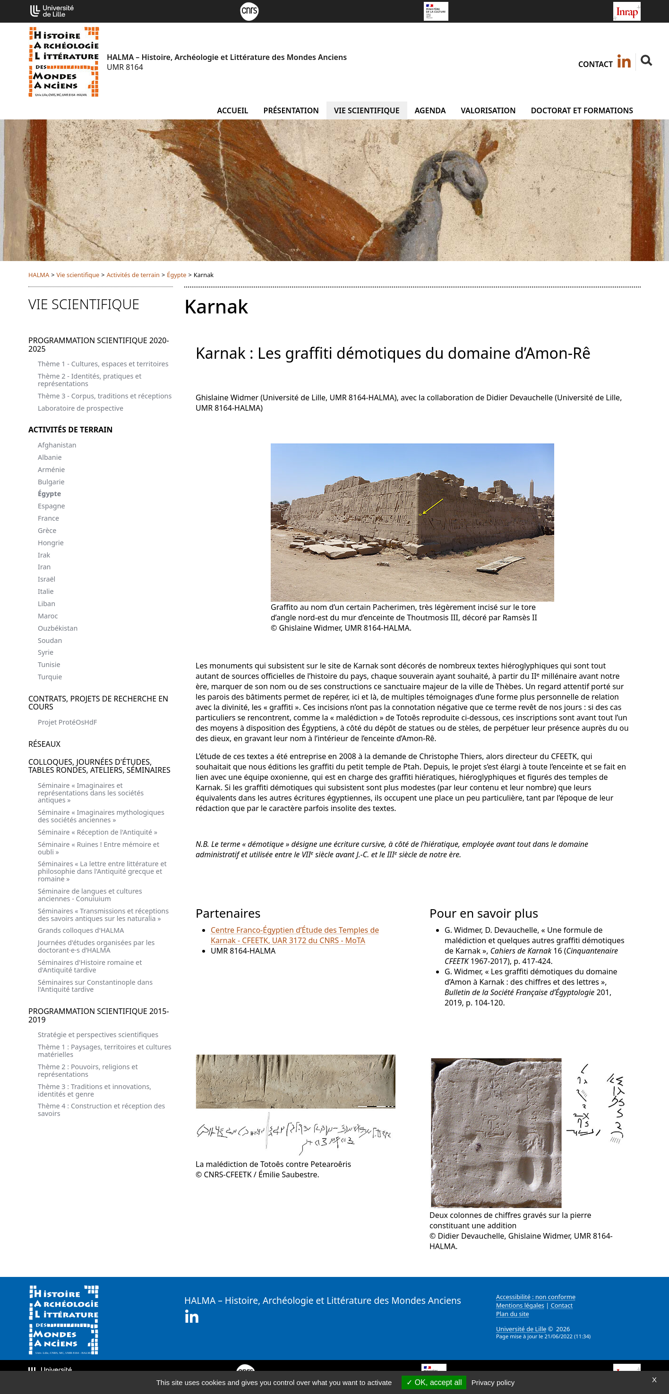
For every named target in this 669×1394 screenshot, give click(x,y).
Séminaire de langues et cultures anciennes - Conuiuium (90, 895)
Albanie (50, 457)
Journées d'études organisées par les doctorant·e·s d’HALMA (96, 946)
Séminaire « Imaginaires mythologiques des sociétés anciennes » (101, 816)
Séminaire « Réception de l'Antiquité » (97, 832)
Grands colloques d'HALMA (81, 930)
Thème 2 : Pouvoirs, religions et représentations (88, 1070)
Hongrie (51, 542)
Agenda (430, 110)
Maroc (48, 615)
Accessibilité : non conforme (535, 1297)
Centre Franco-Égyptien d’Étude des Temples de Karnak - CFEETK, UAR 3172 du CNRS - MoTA (295, 935)
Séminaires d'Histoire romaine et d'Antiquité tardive (90, 966)
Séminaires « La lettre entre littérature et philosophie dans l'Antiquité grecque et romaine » (102, 871)
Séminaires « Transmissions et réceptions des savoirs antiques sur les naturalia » (103, 914)
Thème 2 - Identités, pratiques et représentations (89, 380)
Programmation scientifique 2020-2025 (98, 344)
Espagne (51, 505)
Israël (46, 578)
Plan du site (512, 1314)
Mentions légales (520, 1305)
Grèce (47, 530)
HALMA (38, 274)
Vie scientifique (367, 110)
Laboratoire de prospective (80, 408)
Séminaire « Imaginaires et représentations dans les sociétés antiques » (91, 793)
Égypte (176, 274)
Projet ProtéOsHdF (67, 722)
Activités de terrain (133, 274)
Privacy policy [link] (493, 1382)
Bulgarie (51, 481)
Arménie (51, 469)
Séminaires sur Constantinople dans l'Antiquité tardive (95, 986)
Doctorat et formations (582, 110)
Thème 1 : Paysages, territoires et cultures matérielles (105, 1050)
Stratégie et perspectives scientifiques (98, 1034)
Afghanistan (57, 444)
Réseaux (44, 744)
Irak (44, 554)
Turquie (50, 676)
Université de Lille (521, 1329)
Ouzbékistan (57, 628)
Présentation (291, 110)
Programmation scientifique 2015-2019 (98, 1015)
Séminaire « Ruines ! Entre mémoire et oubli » (98, 848)
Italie (46, 591)
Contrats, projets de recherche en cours (98, 702)
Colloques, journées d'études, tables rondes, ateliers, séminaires (99, 766)
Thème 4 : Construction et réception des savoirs (101, 1109)
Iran (44, 566)
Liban (46, 603)
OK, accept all (434, 1382)
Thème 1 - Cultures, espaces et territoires (103, 363)
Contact (595, 64)
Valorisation (488, 110)
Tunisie (49, 664)
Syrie (45, 652)
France (48, 518)
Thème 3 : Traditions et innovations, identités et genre (94, 1090)
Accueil (232, 110)
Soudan (50, 640)
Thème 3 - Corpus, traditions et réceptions (105, 395)
